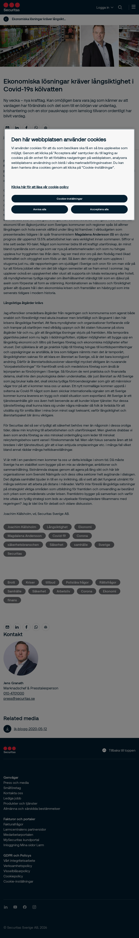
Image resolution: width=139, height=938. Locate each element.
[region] (69, 174)
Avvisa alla (39, 209)
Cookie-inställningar (69, 198)
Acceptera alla (99, 209)
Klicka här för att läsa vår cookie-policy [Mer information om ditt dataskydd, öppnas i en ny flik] (40, 187)
